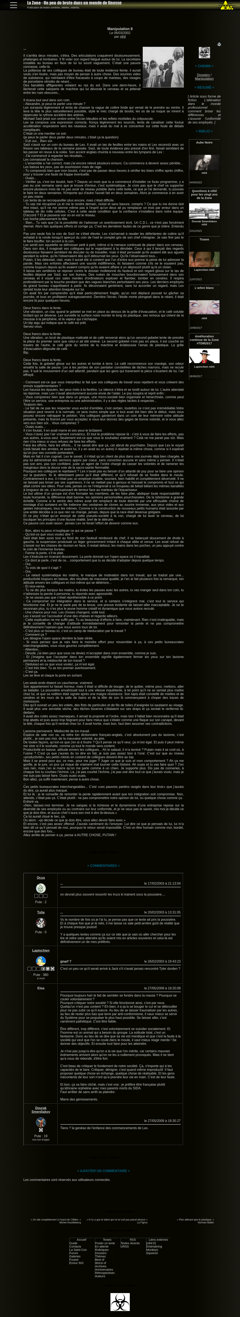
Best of (99, 1259)
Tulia (41, 912)
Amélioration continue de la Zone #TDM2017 (204, 339)
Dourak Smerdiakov (204, 221)
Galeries (75, 1256)
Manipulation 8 (120, 29)
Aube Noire (204, 142)
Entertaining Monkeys (154, 1248)
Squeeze (152, 1253)
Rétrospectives (105, 1273)
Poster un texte (105, 1243)
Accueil (81, 1239)
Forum (74, 1253)
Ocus (41, 877)
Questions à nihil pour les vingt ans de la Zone (204, 194)
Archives (100, 1266)
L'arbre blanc (204, 288)
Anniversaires (104, 1269)
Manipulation (204, 78)
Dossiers (203, 75)
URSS (125, 1246)
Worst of (100, 1263)
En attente (102, 1246)
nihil (123, 36)
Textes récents (130, 1243)
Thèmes (100, 1256)
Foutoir (74, 1259)
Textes (107, 1239)
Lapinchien (201, 269)
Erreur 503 (76, 1263)
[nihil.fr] (151, 1243)
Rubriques (102, 1249)
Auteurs (100, 1276)
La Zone (74, 3)
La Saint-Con (78, 1249)
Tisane (204, 239)
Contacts (75, 1246)
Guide (73, 1243)
